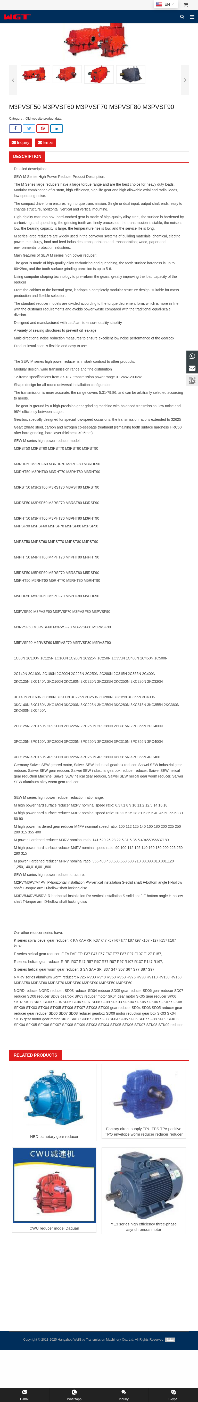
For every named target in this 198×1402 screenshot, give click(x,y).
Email (45, 143)
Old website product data (43, 118)
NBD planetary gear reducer (54, 1137)
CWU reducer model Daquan (54, 1228)
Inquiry (20, 143)
